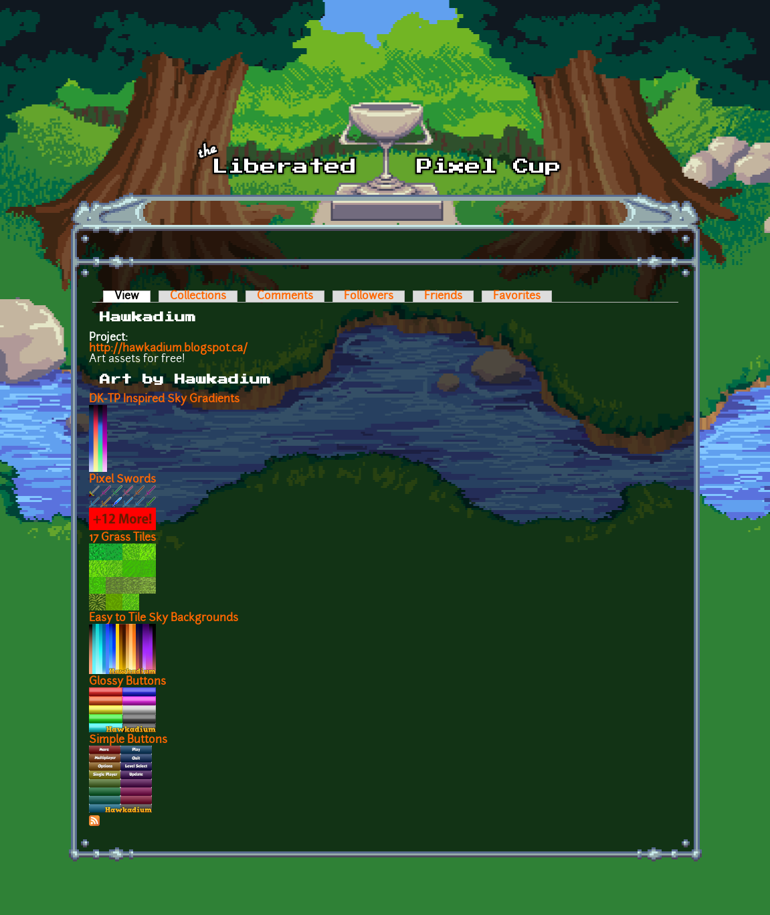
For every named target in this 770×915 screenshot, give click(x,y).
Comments (285, 296)
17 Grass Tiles (122, 538)
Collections (198, 296)
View (132, 296)
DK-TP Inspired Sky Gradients (164, 399)
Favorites (517, 296)
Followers (368, 296)
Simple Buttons (128, 740)
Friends (443, 296)
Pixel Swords (122, 480)
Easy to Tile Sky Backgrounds (163, 618)
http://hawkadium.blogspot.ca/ (168, 348)
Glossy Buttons (127, 682)
